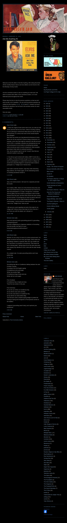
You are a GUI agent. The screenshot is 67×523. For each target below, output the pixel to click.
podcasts (46, 447)
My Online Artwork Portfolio (51, 254)
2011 (47, 137)
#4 (23, 104)
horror (45, 409)
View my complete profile (52, 312)
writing (45, 239)
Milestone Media (48, 435)
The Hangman (47, 484)
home (45, 235)
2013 (47, 133)
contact (46, 248)
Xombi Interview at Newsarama (55, 183)
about (45, 237)
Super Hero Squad (49, 467)
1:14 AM (9, 175)
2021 (47, 113)
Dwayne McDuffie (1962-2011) (55, 169)
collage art (46, 364)
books (45, 355)
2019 (47, 118)
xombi (45, 499)
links (45, 246)
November (50, 142)
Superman (46, 469)
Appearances (47, 345)
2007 (47, 222)
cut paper (46, 370)
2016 (47, 125)
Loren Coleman (48, 426)
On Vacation (50, 176)
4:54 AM (9, 310)
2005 (47, 227)
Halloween (47, 400)
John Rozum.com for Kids (51, 252)
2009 (47, 217)
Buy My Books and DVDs (50, 89)
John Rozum (10, 179)
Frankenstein (47, 383)
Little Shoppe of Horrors (50, 424)
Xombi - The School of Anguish (55, 166)
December (50, 140)
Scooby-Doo (47, 458)
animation (46, 343)
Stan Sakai (47, 460)
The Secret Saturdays (50, 488)
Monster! (46, 437)
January (49, 211)
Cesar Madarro (48, 360)
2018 (47, 120)
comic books (47, 366)
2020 (47, 115)
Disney (46, 377)
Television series (48, 473)
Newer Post (6, 316)
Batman (46, 351)
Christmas (46, 362)
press (45, 243)
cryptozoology (47, 368)
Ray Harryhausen (48, 456)
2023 (47, 108)
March (49, 162)
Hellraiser (46, 407)
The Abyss (47, 475)
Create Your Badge (48, 514)
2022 (47, 111)
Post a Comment (7, 314)
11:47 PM (10, 213)
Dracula (46, 379)
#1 (17, 104)
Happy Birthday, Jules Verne (54, 199)
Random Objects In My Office (52, 452)
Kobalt (45, 422)
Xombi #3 (49, 174)
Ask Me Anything (12, 116)
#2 (19, 104)
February (49, 164)
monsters (46, 439)
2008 (47, 219)
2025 (47, 103)
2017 (47, 123)
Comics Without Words (53, 206)
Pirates (46, 445)
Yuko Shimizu (47, 501)
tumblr (45, 492)
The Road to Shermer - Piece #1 (55, 201)
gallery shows (47, 394)
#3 (21, 104)
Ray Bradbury (47, 454)
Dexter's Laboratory (49, 375)
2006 (47, 224)
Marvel (45, 430)
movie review (47, 441)
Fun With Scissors (49, 390)
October (49, 145)
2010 (47, 214)
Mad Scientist (47, 428)
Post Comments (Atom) (16, 320)
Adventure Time (48, 340)
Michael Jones (11, 218)
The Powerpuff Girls (49, 486)
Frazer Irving (47, 385)
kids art (46, 420)
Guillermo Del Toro (49, 398)
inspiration (46, 411)
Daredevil (46, 373)
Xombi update (50, 208)
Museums (46, 443)
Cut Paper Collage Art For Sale (52, 92)
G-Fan (45, 392)
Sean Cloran (10, 125)
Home (22, 316)
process (46, 449)
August (49, 149)
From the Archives (49, 387)
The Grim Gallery (48, 260)
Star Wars (46, 462)
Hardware (46, 403)
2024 (47, 106)
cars (45, 358)
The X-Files (47, 490)
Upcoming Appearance (53, 196)
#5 (28, 104)
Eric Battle (46, 381)
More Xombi (50, 171)
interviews (46, 415)
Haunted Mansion (48, 405)
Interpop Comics (48, 413)
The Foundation (48, 479)
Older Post (38, 316)
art (44, 241)
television (46, 471)
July (48, 152)
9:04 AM (9, 230)
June (48, 154)
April (48, 159)
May (48, 157)
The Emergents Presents (50, 477)
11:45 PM (10, 257)
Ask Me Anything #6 (52, 203)
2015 (47, 128)
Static (45, 464)
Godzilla (46, 396)
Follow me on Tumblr (49, 250)
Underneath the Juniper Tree (51, 494)
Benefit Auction (48, 353)
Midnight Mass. (48, 432)
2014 (47, 130)
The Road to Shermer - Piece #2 (55, 189)
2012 (47, 135)
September (50, 147)
